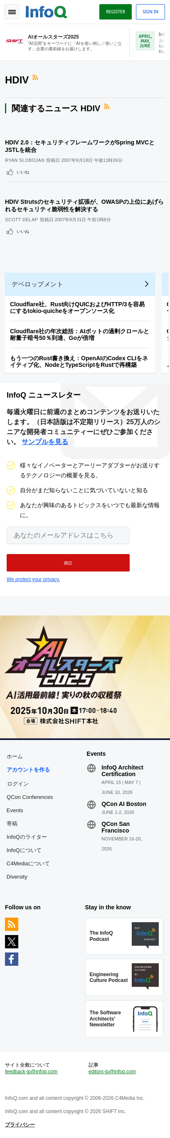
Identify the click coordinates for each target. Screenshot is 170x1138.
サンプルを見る (45, 441)
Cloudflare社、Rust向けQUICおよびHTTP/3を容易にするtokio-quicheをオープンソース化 (77, 307)
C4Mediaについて (28, 863)
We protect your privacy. (33, 579)
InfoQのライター (27, 837)
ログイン (18, 783)
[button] (68, 562)
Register (115, 12)
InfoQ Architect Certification (122, 770)
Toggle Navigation (11, 11)
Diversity (17, 877)
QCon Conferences (30, 797)
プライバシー (20, 1125)
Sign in (150, 12)
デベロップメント (37, 284)
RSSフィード (36, 77)
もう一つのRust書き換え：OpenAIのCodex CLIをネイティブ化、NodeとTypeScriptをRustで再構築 (79, 361)
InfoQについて (24, 850)
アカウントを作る (28, 770)
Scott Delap (21, 219)
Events (15, 810)
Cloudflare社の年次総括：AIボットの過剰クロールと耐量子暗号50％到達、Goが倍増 (79, 334)
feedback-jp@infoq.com (31, 1072)
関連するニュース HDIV (56, 108)
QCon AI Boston (123, 804)
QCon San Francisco (115, 827)
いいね (23, 172)
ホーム (15, 756)
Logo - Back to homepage (46, 10)
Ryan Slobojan (24, 160)
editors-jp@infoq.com (112, 1072)
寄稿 (12, 824)
